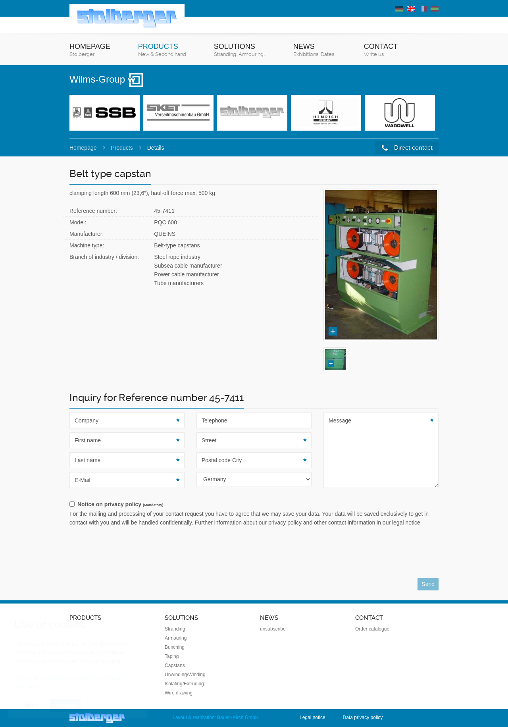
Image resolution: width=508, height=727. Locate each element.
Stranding (175, 629)
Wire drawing (178, 693)
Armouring (176, 638)
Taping (172, 656)
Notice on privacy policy (120, 504)
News (314, 50)
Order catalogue (372, 629)
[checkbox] (254, 504)
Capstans (175, 665)
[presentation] (129, 554)
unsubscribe (273, 629)
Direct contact (407, 148)
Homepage (89, 50)
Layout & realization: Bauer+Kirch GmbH (215, 717)
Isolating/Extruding (184, 684)
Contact (381, 50)
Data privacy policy (363, 717)
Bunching (175, 647)
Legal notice (312, 717)
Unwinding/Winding (185, 674)
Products (162, 50)
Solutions (240, 50)
